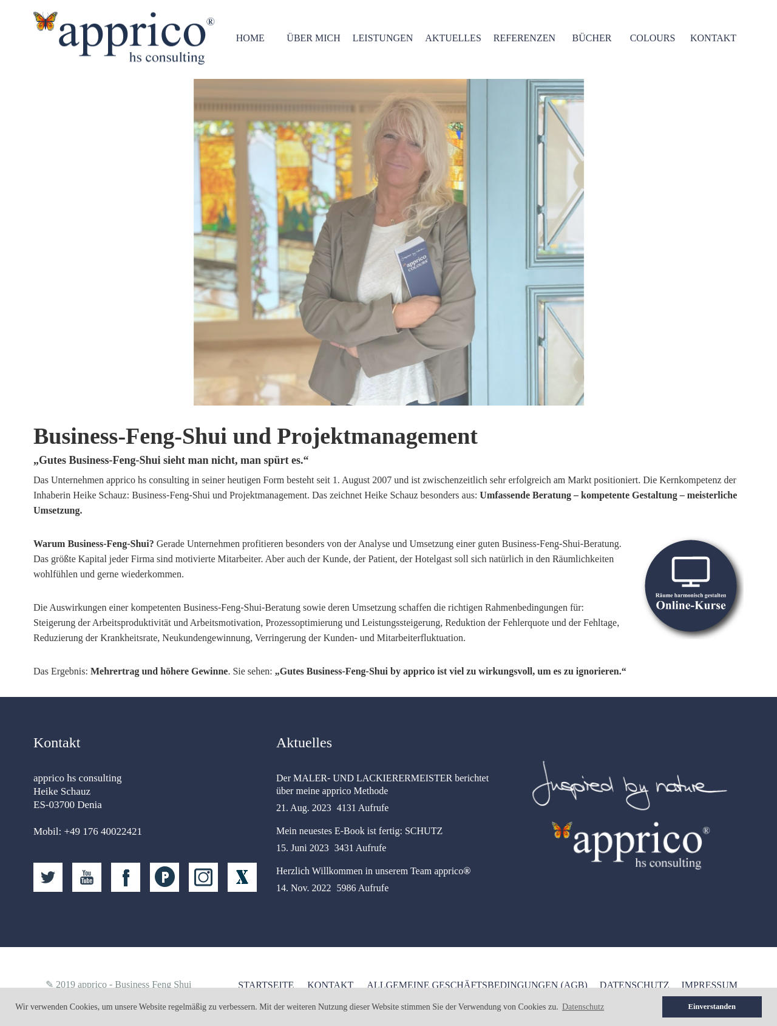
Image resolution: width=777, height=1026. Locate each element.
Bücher (592, 38)
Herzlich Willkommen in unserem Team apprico (373, 871)
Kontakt (713, 38)
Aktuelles (453, 38)
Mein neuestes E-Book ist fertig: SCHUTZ (359, 831)
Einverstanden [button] (712, 1006)
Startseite (266, 985)
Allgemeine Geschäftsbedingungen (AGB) (477, 985)
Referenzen (524, 38)
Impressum (710, 985)
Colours (653, 38)
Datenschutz (635, 985)
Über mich (313, 38)
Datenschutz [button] (583, 1006)
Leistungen (383, 38)
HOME (250, 38)
